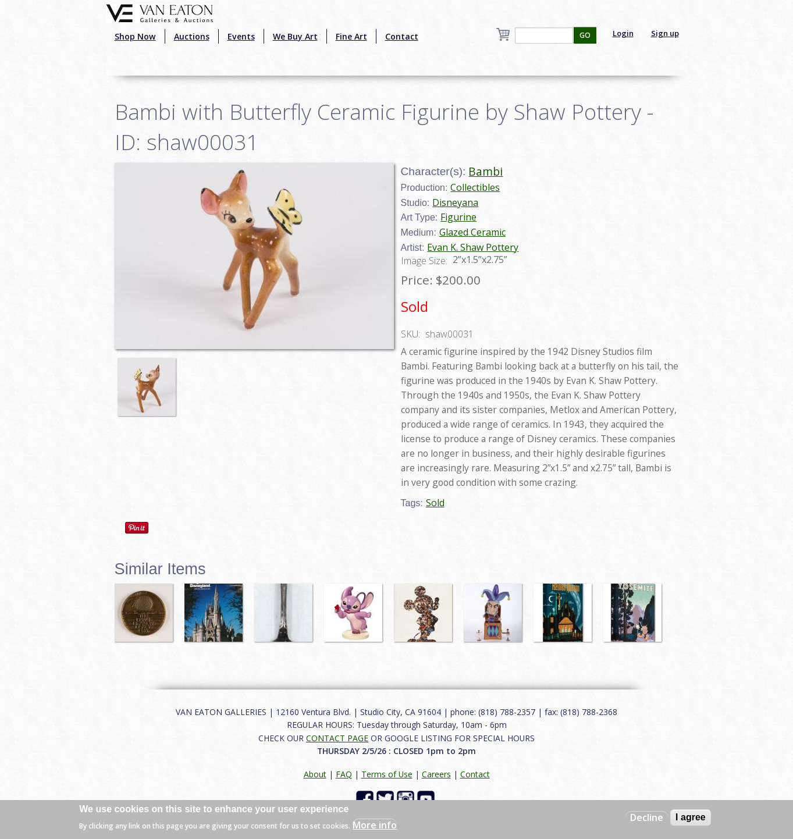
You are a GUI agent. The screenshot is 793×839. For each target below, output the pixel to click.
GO (585, 35)
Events (241, 36)
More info (375, 825)
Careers (436, 774)
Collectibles (475, 187)
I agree (690, 817)
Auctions (191, 36)
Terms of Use (386, 774)
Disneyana (455, 202)
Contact (401, 36)
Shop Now (135, 36)
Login (623, 33)
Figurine (458, 217)
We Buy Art (295, 36)
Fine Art (351, 36)
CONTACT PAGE (337, 738)
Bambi (485, 171)
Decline (646, 817)
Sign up (665, 33)
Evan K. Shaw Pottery (472, 247)
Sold (435, 502)
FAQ (344, 774)
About (315, 774)
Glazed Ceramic (472, 232)
